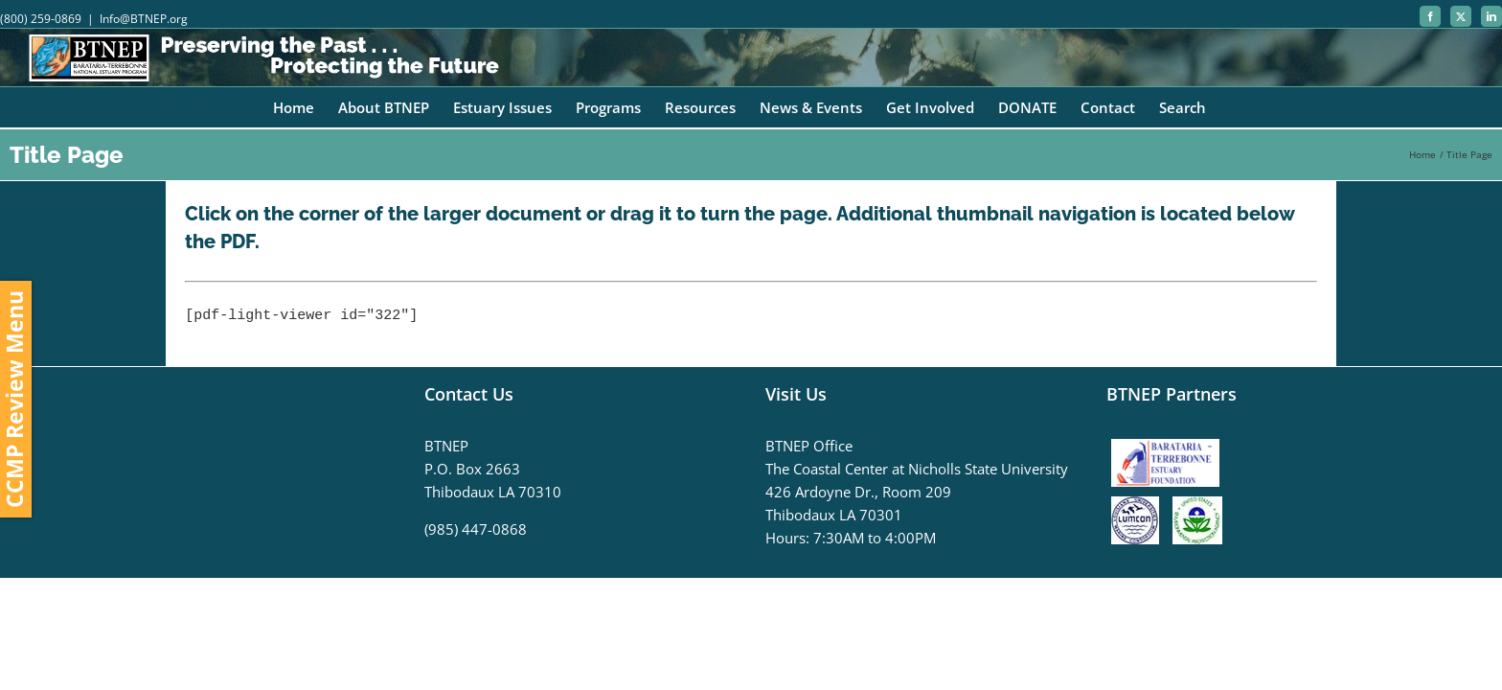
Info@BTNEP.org (144, 19)
